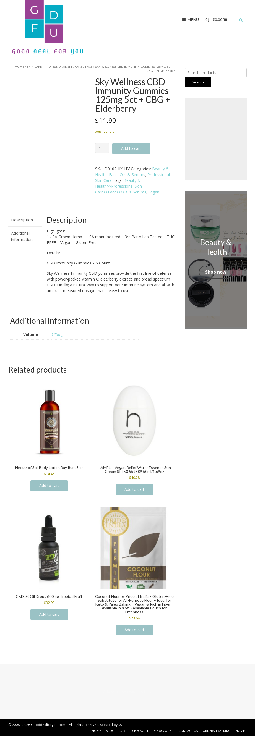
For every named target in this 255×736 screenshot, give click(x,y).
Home (19, 66)
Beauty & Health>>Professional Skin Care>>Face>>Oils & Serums (120, 186)
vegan (154, 192)
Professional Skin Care (63, 66)
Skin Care (34, 66)
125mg (57, 334)
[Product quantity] (102, 148)
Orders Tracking (217, 731)
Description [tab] (22, 219)
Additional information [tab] (22, 236)
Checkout (140, 731)
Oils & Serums (132, 174)
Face (88, 66)
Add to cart (131, 148)
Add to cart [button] (49, 485)
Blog (110, 731)
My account (163, 731)
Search (198, 82)
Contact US (188, 731)
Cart (123, 731)
